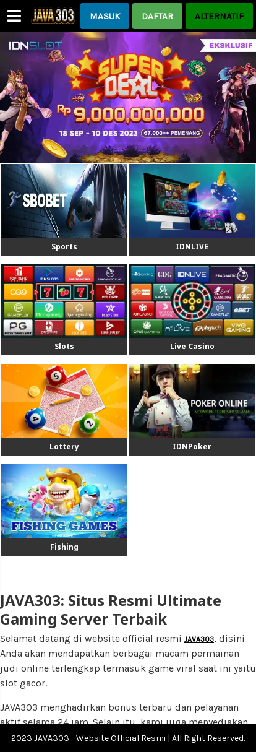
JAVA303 (199, 639)
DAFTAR (157, 16)
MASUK (105, 16)
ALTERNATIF (219, 16)
